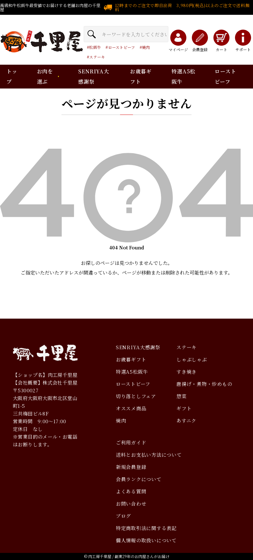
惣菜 (181, 396)
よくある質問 (131, 491)
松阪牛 (95, 47)
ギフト (184, 408)
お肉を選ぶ (45, 76)
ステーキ (97, 57)
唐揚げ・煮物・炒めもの (204, 383)
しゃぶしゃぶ (191, 359)
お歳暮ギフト (131, 359)
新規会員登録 (131, 466)
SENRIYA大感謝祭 (138, 347)
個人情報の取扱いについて (146, 540)
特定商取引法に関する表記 (146, 528)
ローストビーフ (121, 47)
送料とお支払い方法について (149, 454)
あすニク (186, 420)
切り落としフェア (136, 396)
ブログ (123, 515)
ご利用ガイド (131, 442)
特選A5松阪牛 (132, 371)
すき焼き (186, 371)
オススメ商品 (131, 408)
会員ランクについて (139, 479)
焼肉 (146, 47)
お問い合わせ (131, 503)
